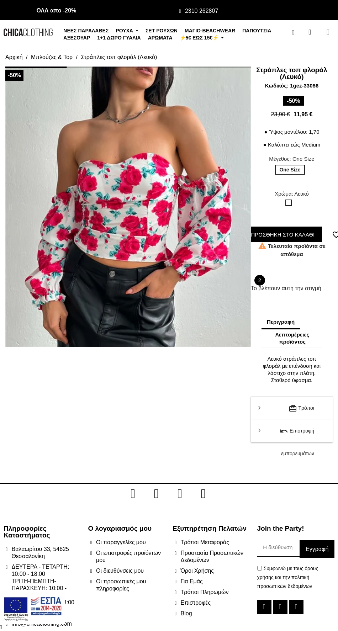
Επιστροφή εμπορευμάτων (297, 434)
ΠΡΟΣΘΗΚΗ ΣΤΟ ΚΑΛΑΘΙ (281, 235)
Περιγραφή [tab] (281, 322)
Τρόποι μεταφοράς (301, 411)
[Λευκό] (290, 205)
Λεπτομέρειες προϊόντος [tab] (292, 338)
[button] (10, 206)
